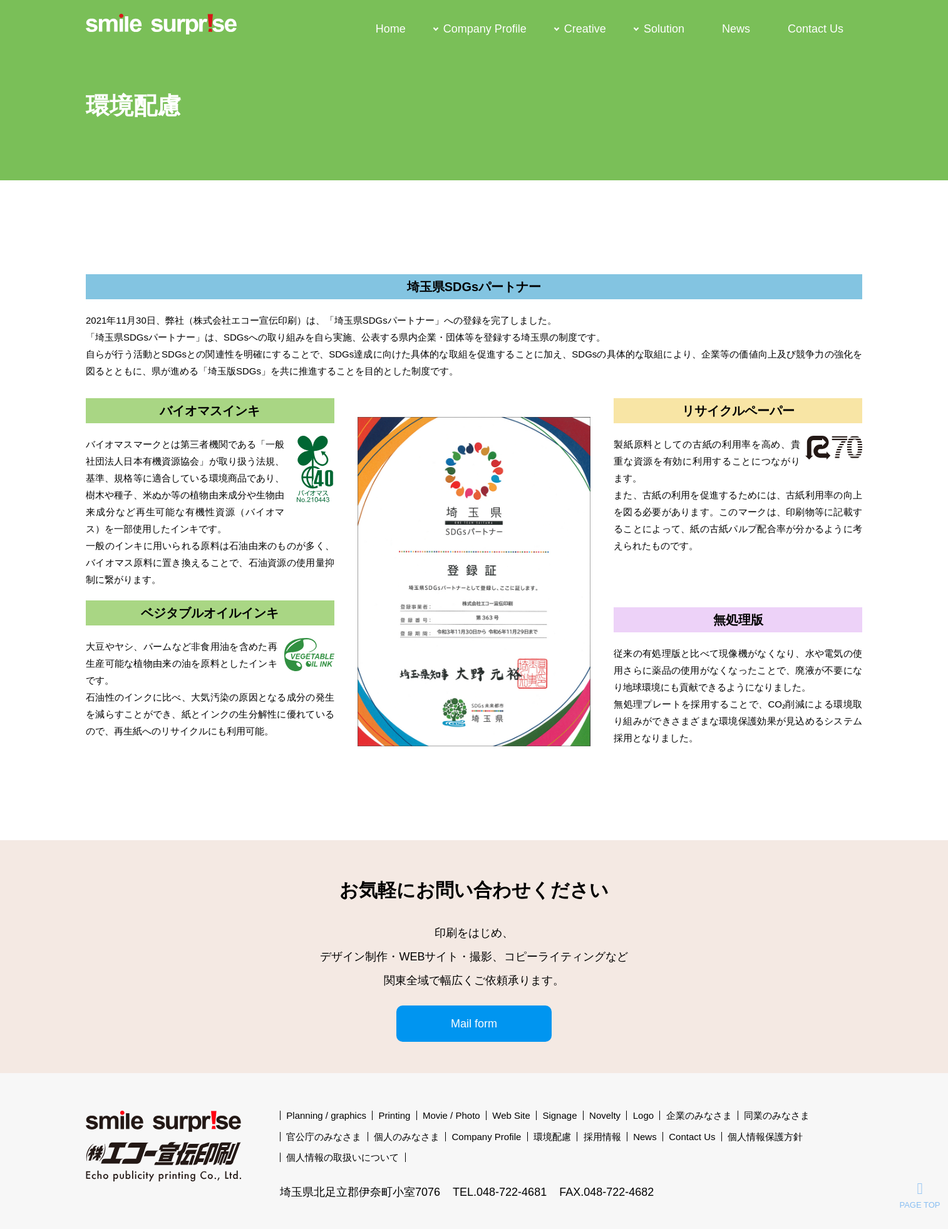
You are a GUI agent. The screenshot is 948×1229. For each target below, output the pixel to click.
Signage (559, 1115)
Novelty (605, 1115)
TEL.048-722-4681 (500, 1192)
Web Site (511, 1115)
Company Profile (485, 28)
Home (391, 28)
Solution (664, 28)
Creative (585, 28)
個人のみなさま (407, 1136)
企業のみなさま (699, 1115)
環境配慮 (552, 1136)
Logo (643, 1115)
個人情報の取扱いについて (342, 1157)
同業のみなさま (777, 1115)
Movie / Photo (451, 1115)
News (736, 28)
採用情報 (602, 1136)
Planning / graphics (326, 1115)
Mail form (474, 1023)
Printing (394, 1115)
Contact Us (815, 28)
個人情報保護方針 (765, 1136)
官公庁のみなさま (323, 1136)
